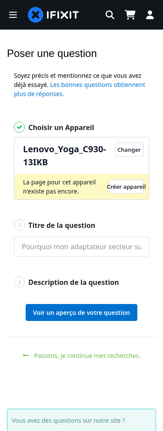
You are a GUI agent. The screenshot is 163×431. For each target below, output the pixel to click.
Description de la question (66, 282)
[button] (13, 15)
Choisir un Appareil (54, 127)
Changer (129, 150)
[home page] (53, 15)
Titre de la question (54, 225)
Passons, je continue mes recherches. (81, 355)
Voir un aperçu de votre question (81, 312)
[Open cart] (130, 15)
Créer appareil (126, 186)
